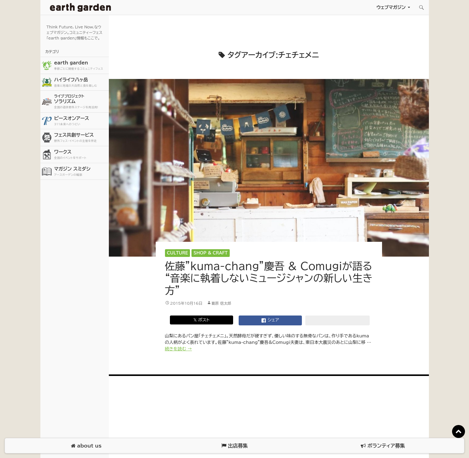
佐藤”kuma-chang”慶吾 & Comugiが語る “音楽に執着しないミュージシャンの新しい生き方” (269, 278)
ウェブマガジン (391, 7)
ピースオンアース (80, 121)
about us (86, 445)
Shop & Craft (211, 253)
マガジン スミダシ (80, 172)
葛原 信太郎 (221, 303)
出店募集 (234, 445)
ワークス (80, 155)
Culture (177, 253)
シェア (270, 320)
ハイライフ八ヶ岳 (80, 82)
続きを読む (178, 349)
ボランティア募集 (383, 445)
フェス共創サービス (80, 138)
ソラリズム (80, 101)
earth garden (80, 65)
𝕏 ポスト (201, 320)
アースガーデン (80, 7)
